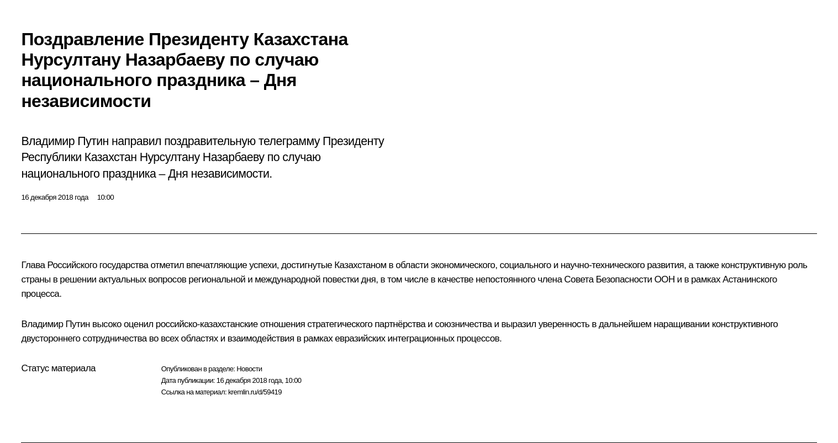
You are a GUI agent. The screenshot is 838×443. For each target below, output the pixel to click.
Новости (249, 369)
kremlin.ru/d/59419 (255, 392)
